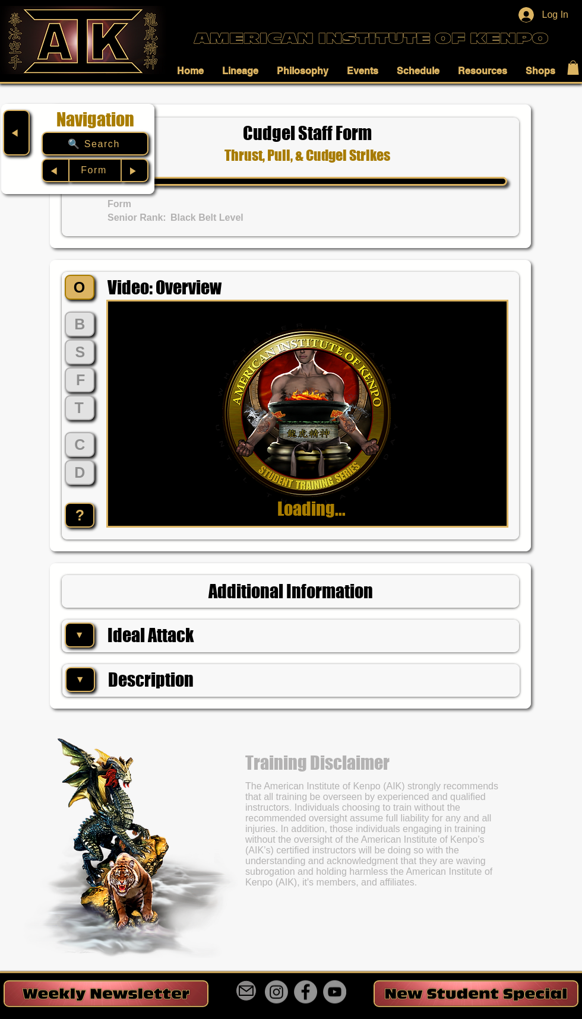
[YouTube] (334, 992)
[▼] (79, 635)
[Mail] (246, 990)
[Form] (95, 170)
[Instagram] (276, 992)
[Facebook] (305, 992)
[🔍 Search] (95, 143)
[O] (79, 287)
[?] (79, 515)
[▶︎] (135, 170)
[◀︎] (16, 132)
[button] (193, 71)
